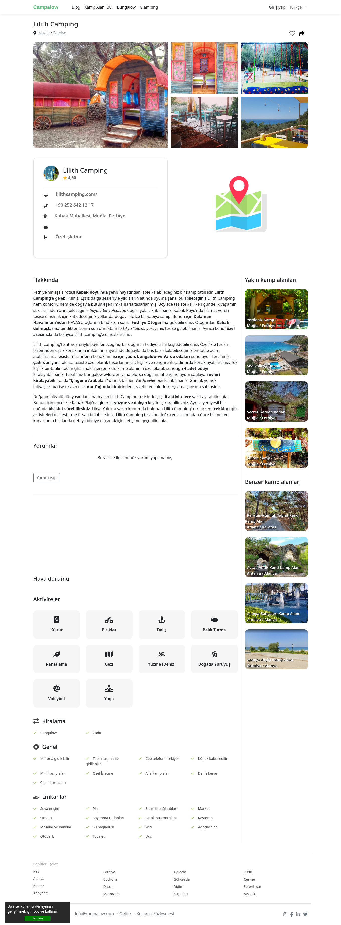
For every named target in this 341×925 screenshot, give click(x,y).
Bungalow (126, 7)
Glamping (149, 7)
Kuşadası (181, 893)
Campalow (45, 7)
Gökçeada (182, 879)
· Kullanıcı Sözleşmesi (154, 913)
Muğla (44, 33)
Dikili (248, 872)
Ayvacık (180, 872)
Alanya (38, 878)
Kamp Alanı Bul (98, 7)
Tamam (37, 918)
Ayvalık (249, 893)
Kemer (38, 885)
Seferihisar (252, 886)
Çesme (249, 879)
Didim (178, 886)
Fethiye (59, 33)
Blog (76, 7)
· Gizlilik (124, 913)
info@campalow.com (94, 913)
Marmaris (111, 893)
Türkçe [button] (296, 7)
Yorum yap (47, 477)
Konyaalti (41, 893)
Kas (36, 871)
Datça (108, 886)
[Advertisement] (135, 534)
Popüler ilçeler (45, 864)
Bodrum (110, 879)
